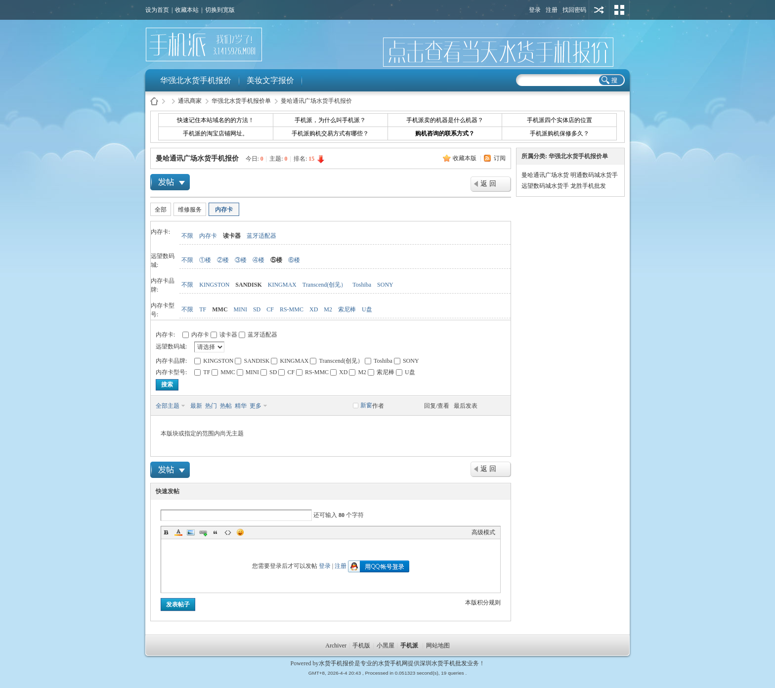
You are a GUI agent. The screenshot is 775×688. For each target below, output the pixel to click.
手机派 (409, 645)
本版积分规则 (483, 602)
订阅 (500, 158)
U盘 (367, 309)
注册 (552, 9)
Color (178, 532)
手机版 (361, 645)
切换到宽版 (220, 9)
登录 (535, 9)
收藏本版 (465, 158)
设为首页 (157, 9)
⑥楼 (294, 260)
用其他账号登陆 (599, 10)
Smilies (240, 532)
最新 (196, 405)
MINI (240, 309)
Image (191, 532)
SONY (385, 284)
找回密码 (574, 9)
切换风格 (619, 10)
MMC (219, 309)
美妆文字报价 (270, 80)
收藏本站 (187, 9)
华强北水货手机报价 (195, 80)
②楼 (223, 260)
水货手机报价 (336, 663)
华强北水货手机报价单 (241, 100)
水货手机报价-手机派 (154, 101)
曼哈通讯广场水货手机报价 (197, 158)
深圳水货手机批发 (443, 663)
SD (256, 309)
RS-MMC (291, 309)
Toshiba (361, 284)
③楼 (241, 260)
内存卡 (224, 209)
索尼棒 (347, 309)
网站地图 (438, 645)
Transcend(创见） (324, 284)
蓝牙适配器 (261, 235)
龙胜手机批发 (588, 185)
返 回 (488, 183)
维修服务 (190, 209)
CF (270, 309)
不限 (187, 235)
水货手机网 (393, 663)
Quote (215, 532)
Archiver (335, 645)
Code (228, 532)
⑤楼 (276, 260)
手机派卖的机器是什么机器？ (444, 120)
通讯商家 (190, 100)
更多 (255, 405)
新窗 (366, 405)
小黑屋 (385, 645)
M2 (328, 309)
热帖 (226, 405)
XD (313, 309)
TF (202, 309)
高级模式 (483, 532)
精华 (241, 405)
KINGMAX (282, 284)
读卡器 (232, 235)
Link (203, 532)
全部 (161, 209)
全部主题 (167, 405)
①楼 (205, 260)
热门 (211, 405)
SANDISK (248, 284)
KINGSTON (214, 284)
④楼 (258, 260)
